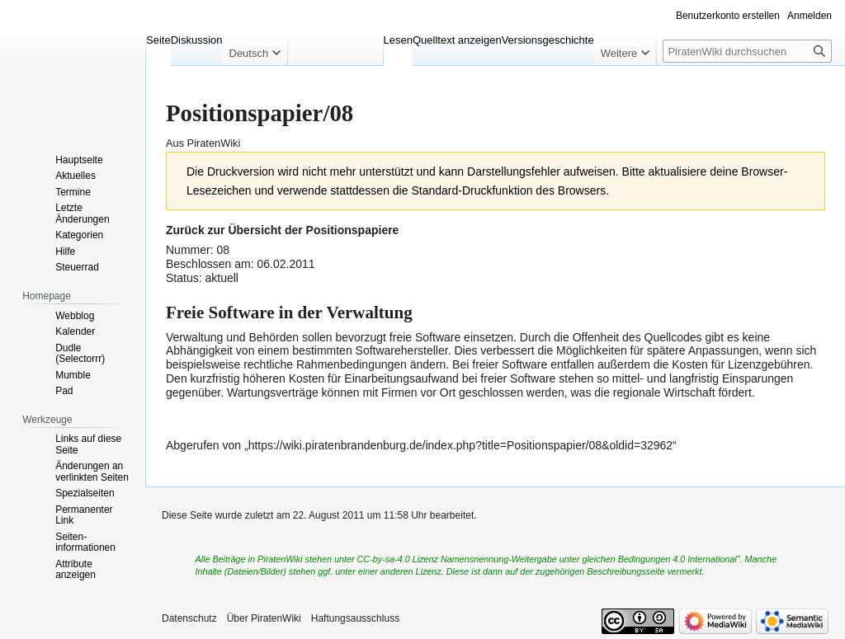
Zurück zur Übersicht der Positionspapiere (282, 230)
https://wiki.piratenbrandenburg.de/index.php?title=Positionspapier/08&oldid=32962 (460, 445)
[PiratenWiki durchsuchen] (747, 51)
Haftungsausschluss (355, 618)
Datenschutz (189, 618)
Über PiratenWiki (264, 618)
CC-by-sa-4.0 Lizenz (397, 559)
